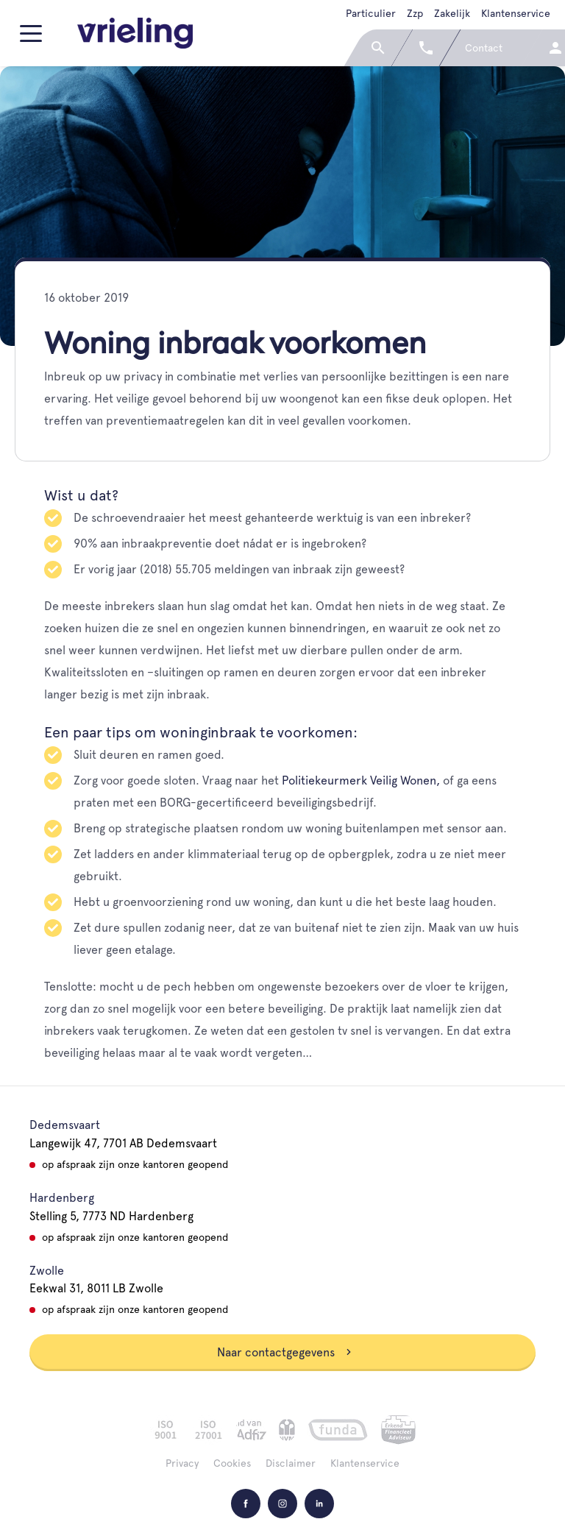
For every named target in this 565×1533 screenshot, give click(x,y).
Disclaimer (291, 1463)
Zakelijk (452, 13)
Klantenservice (515, 13)
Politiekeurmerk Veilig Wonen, (361, 780)
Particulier (371, 13)
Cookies (232, 1463)
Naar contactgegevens (284, 1352)
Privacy (182, 1463)
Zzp (415, 13)
